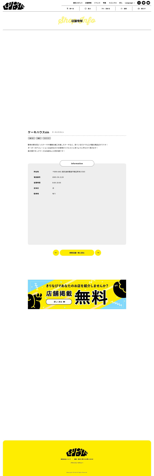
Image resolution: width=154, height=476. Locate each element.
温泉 (124, 8)
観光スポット (78, 3)
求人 (120, 3)
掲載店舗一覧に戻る (77, 253)
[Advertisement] (77, 408)
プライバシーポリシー (77, 463)
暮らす (142, 8)
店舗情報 (88, 3)
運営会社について (66, 459)
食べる (70, 8)
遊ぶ (88, 8)
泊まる (106, 8)
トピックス (113, 3)
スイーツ (46, 138)
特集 (104, 3)
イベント (97, 3)
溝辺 (39, 138)
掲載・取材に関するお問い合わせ (83, 459)
